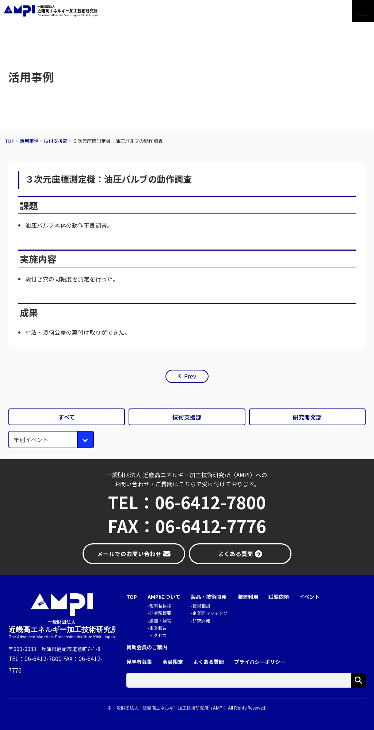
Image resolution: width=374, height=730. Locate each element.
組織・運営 (160, 620)
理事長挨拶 (160, 605)
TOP (131, 596)
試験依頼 (278, 596)
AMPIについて (164, 596)
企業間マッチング (210, 613)
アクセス (158, 635)
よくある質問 (208, 661)
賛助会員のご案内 (146, 647)
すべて (66, 417)
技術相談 (201, 605)
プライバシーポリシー (259, 661)
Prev (190, 376)
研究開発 (201, 620)
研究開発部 (307, 417)
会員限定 (173, 661)
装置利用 (248, 596)
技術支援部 (187, 417)
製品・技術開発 (208, 596)
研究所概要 (160, 613)
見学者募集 (139, 661)
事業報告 (158, 628)
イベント (309, 596)
